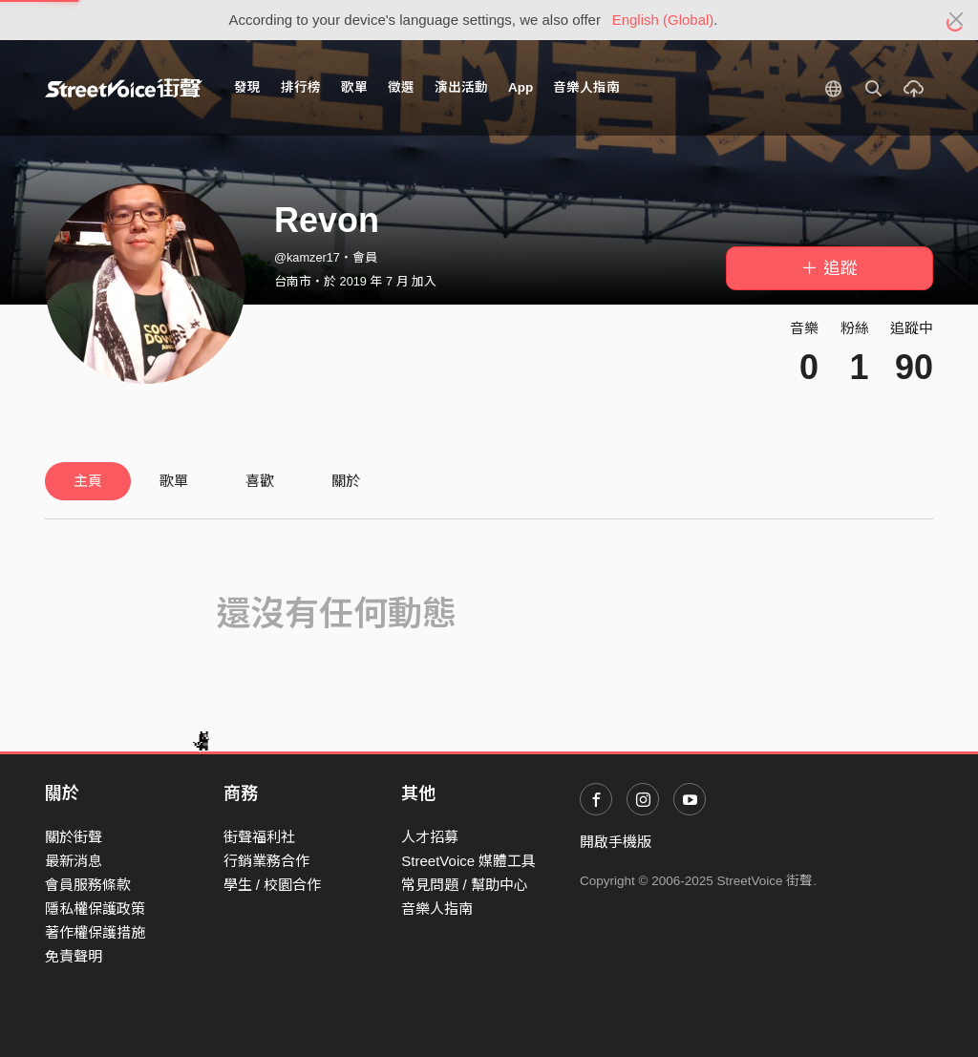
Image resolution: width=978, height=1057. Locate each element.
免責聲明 (73, 956)
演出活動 (461, 87)
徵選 (401, 87)
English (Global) (663, 19)
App (520, 87)
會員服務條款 (88, 885)
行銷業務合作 (266, 861)
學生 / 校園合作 (272, 885)
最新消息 (73, 861)
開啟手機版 (615, 842)
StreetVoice (123, 87)
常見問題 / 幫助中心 (464, 885)
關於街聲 (73, 837)
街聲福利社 (259, 837)
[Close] (956, 20)
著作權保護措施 (95, 932)
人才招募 (429, 837)
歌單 (354, 87)
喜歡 (259, 481)
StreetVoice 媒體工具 (468, 861)
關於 (345, 481)
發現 (247, 87)
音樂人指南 (586, 87)
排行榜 (301, 87)
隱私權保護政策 (95, 908)
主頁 (88, 481)
